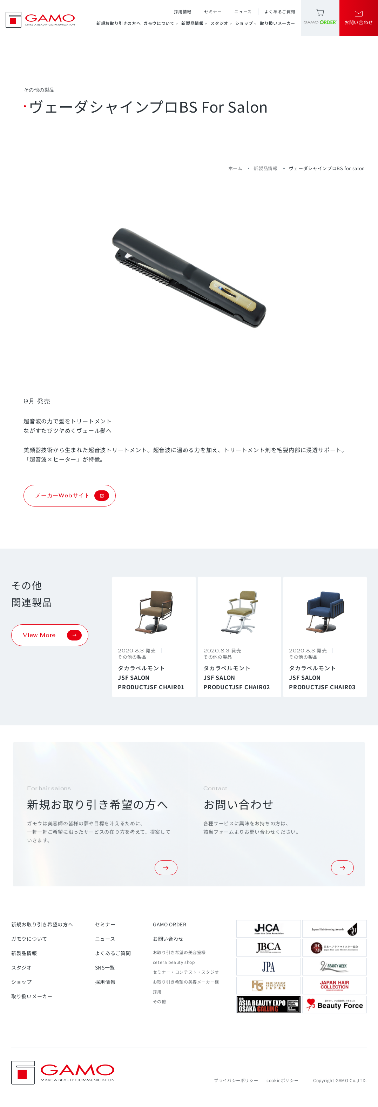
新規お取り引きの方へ (118, 23)
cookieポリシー (282, 1080)
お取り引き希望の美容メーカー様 (186, 982)
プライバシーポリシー (236, 1080)
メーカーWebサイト (72, 495)
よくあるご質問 (279, 11)
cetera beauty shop (174, 962)
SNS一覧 (105, 967)
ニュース (242, 11)
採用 (157, 991)
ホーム (235, 168)
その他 (159, 1001)
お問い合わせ (168, 938)
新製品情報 (194, 23)
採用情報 (182, 11)
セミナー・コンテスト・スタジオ (186, 972)
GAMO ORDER (170, 924)
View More (52, 635)
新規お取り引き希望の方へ (42, 924)
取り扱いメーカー (277, 23)
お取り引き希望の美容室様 (179, 952)
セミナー (213, 11)
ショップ (246, 23)
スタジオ (221, 23)
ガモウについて (160, 23)
